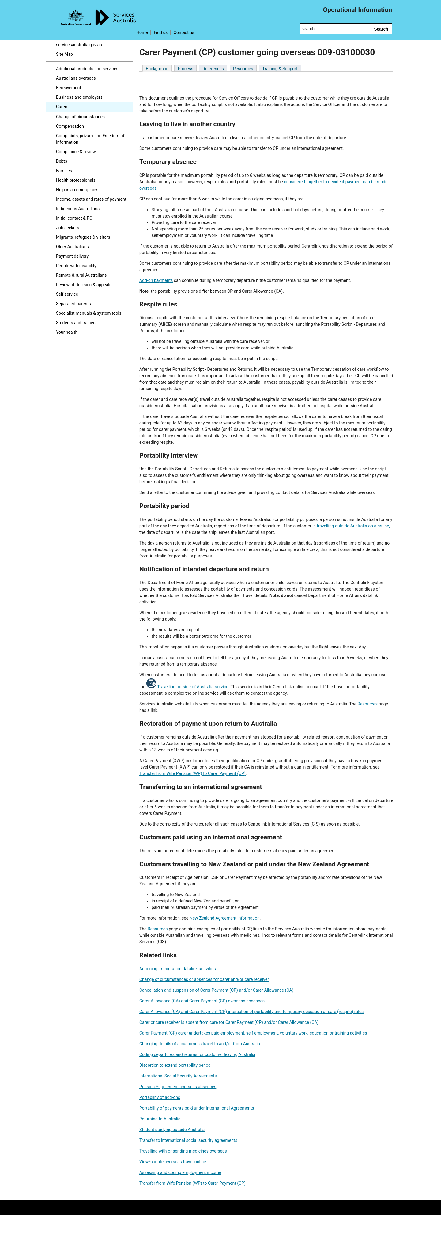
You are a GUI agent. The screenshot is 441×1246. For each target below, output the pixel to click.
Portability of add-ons (159, 1097)
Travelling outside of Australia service (192, 686)
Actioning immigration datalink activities (177, 968)
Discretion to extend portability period (175, 1065)
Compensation (70, 126)
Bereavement (68, 87)
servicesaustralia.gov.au (79, 44)
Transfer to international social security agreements (188, 1140)
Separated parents (73, 303)
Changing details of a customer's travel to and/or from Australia (199, 1043)
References (213, 68)
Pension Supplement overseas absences (177, 1086)
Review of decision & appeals (83, 284)
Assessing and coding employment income (180, 1172)
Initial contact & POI (75, 218)
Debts (61, 161)
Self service (67, 294)
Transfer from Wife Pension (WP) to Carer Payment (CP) (192, 773)
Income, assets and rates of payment (91, 199)
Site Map (64, 54)
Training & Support (280, 68)
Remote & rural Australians (81, 275)
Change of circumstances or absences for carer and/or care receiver (204, 979)
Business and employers (79, 97)
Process (185, 68)
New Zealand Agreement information (225, 918)
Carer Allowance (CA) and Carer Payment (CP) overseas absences (202, 1000)
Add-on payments (156, 280)
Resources (243, 68)
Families (64, 170)
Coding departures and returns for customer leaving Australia (197, 1054)
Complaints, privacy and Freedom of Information (90, 139)
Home (142, 32)
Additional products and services (87, 68)
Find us (161, 32)
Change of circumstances (80, 116)
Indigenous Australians (78, 208)
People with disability (76, 265)
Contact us (184, 32)
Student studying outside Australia (172, 1129)
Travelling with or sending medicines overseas (183, 1151)
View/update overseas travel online (172, 1161)
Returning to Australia (159, 1118)
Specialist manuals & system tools (88, 313)
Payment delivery (72, 256)
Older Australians (72, 246)
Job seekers (67, 227)
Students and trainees (77, 322)
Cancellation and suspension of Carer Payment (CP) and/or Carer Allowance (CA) (216, 990)
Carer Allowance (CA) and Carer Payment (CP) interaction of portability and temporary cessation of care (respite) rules (251, 1011)
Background (157, 68)
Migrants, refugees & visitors (83, 237)
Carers (62, 106)
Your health (66, 332)
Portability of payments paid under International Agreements (196, 1108)
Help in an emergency (76, 189)
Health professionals (76, 180)
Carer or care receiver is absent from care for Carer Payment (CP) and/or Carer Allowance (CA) (228, 1022)
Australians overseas (76, 78)
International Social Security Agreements (178, 1075)
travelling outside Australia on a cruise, (353, 525)
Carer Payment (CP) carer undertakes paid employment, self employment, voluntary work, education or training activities (253, 1033)
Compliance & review (76, 151)
